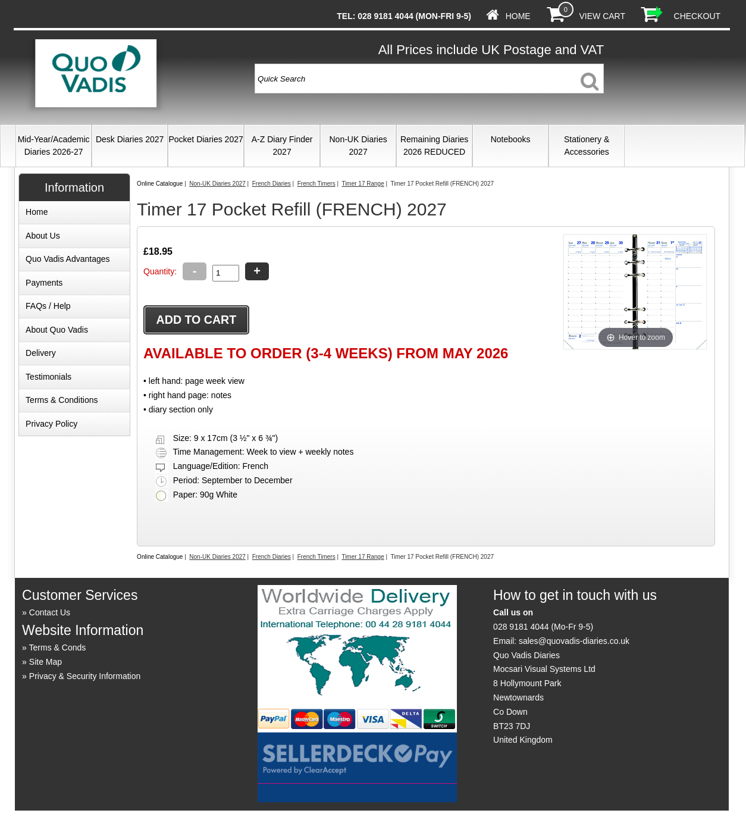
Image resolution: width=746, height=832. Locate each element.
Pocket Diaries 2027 (205, 139)
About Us (43, 235)
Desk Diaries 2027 (130, 139)
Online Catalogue (160, 183)
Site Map (45, 662)
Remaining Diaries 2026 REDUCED (434, 146)
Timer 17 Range (362, 183)
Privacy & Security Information (85, 676)
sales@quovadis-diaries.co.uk (574, 641)
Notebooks (511, 139)
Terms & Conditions (62, 400)
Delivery (41, 353)
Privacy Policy (51, 423)
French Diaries (271, 183)
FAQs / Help (48, 306)
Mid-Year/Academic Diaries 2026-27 (54, 146)
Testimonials (48, 376)
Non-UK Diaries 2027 (358, 146)
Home (518, 16)
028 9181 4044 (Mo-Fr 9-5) (543, 626)
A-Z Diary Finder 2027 (282, 146)
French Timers (316, 183)
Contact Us (49, 612)
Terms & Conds (57, 647)
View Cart (602, 16)
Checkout (697, 16)
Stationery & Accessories (586, 146)
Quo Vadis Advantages (67, 259)
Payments (44, 282)
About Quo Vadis (57, 329)
